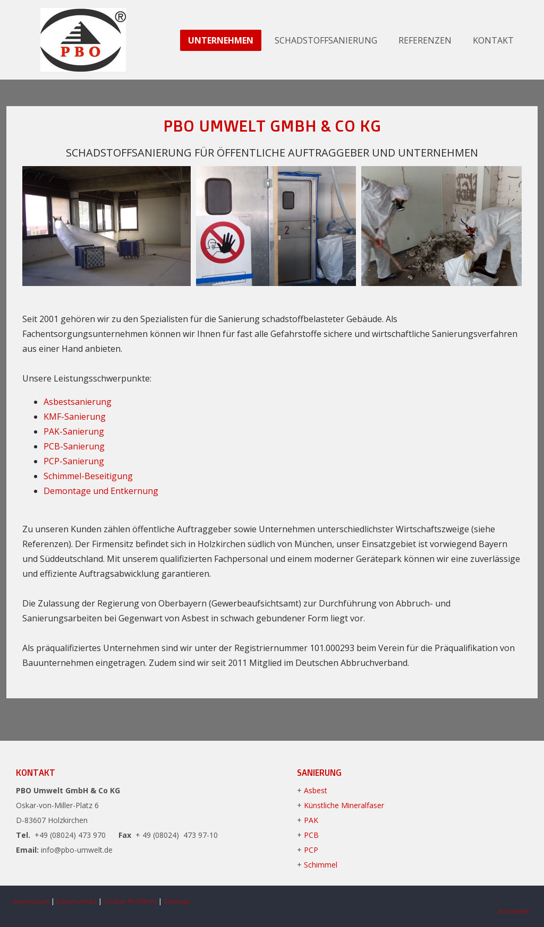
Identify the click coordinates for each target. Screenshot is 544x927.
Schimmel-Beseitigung (88, 476)
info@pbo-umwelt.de (77, 850)
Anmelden (514, 911)
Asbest (315, 790)
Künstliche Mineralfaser (344, 805)
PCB (311, 835)
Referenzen (425, 40)
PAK (311, 820)
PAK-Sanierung (74, 431)
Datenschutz (76, 901)
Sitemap (177, 901)
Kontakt (493, 40)
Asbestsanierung (78, 402)
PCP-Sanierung (74, 461)
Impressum (31, 901)
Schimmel (320, 865)
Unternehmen (220, 40)
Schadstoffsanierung (326, 40)
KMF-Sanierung (75, 416)
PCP (311, 850)
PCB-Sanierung (74, 446)
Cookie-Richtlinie (130, 901)
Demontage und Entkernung (101, 491)
